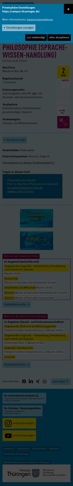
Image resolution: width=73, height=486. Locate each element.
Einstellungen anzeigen (20, 27)
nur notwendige (36, 37)
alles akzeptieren (59, 37)
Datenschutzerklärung (40, 19)
